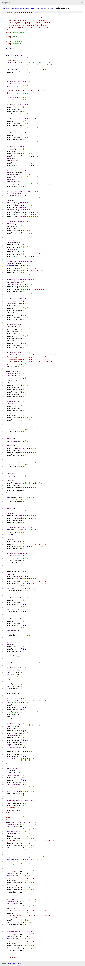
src (9, 8)
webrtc (4, 8)
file (36, 12)
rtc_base (51, 8)
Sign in (81, 2)
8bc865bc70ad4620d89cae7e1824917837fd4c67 (28, 8)
